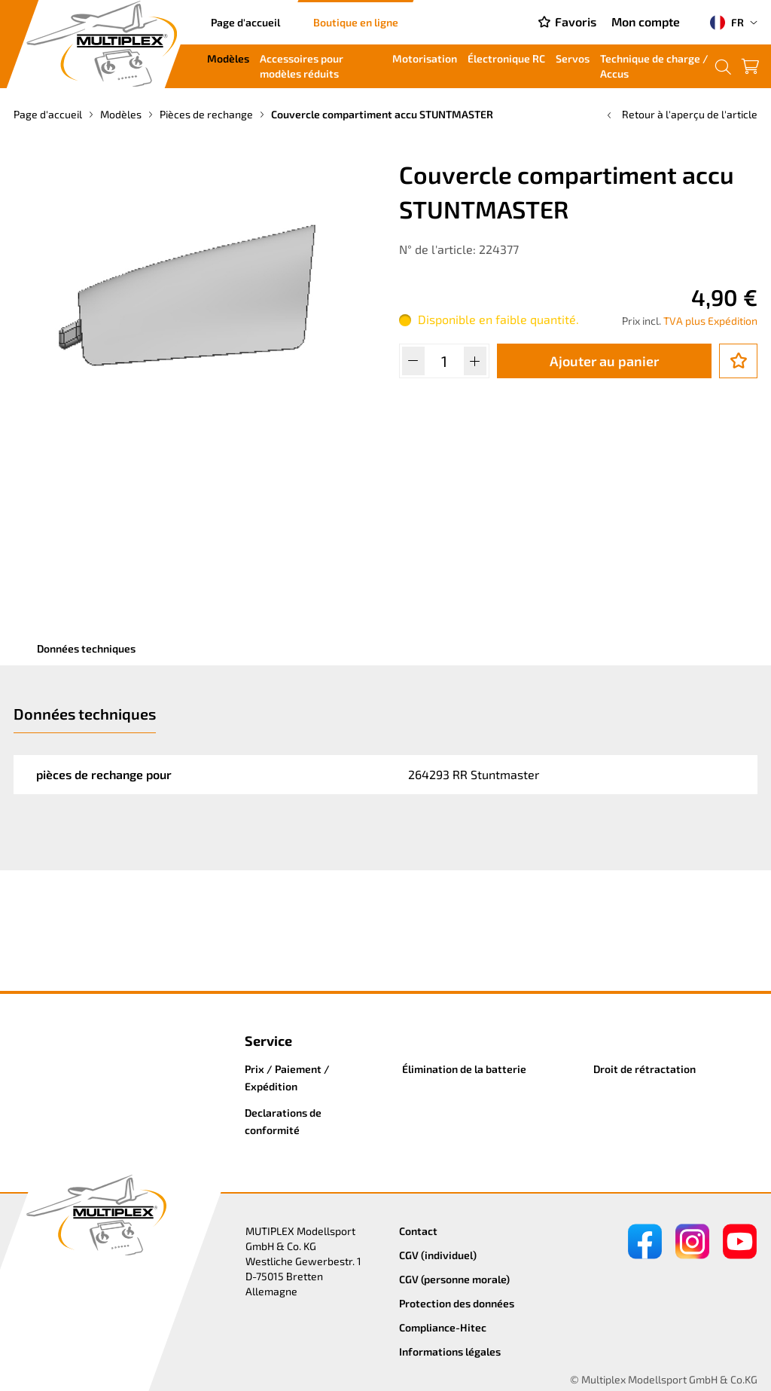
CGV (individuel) (438, 1255)
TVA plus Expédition (710, 320)
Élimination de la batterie (464, 1068)
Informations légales (450, 1351)
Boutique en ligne (355, 22)
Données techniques (86, 648)
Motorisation (424, 58)
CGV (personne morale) (454, 1279)
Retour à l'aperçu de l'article (680, 114)
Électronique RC (506, 58)
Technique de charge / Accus (654, 66)
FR (727, 22)
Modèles (228, 58)
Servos (573, 58)
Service (268, 1040)
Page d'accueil (245, 22)
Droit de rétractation (644, 1068)
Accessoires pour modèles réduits (301, 66)
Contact (418, 1230)
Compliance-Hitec (442, 1327)
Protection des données (456, 1303)
